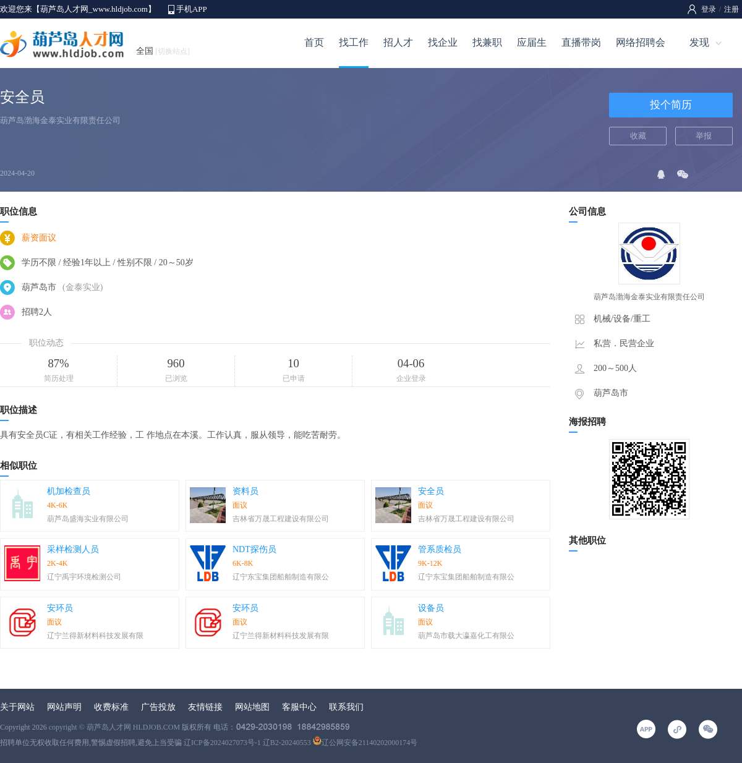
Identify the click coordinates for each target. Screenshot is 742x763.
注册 (731, 9)
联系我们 (346, 707)
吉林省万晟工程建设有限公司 (280, 518)
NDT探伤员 (254, 549)
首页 (314, 42)
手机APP (191, 9)
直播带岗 (581, 42)
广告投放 (158, 707)
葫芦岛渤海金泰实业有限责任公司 (60, 120)
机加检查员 (68, 491)
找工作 (354, 42)
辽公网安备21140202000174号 (365, 742)
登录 (708, 9)
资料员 (245, 491)
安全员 (431, 491)
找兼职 (487, 42)
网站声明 (64, 707)
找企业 (443, 42)
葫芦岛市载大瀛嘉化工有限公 (466, 635)
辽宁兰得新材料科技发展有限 (95, 635)
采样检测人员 (73, 549)
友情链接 (205, 707)
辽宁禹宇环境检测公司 (84, 577)
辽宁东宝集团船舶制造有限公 (280, 577)
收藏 (638, 135)
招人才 (398, 42)
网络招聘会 (640, 42)
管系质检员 (439, 549)
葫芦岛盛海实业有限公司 (88, 518)
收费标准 (111, 707)
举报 (704, 135)
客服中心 (299, 707)
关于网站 (17, 707)
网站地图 (252, 707)
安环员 (60, 608)
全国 (163, 51)
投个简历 (671, 105)
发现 (699, 42)
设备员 (431, 608)
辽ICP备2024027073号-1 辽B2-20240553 (247, 742)
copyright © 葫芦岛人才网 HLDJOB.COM (114, 727)
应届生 (532, 42)
